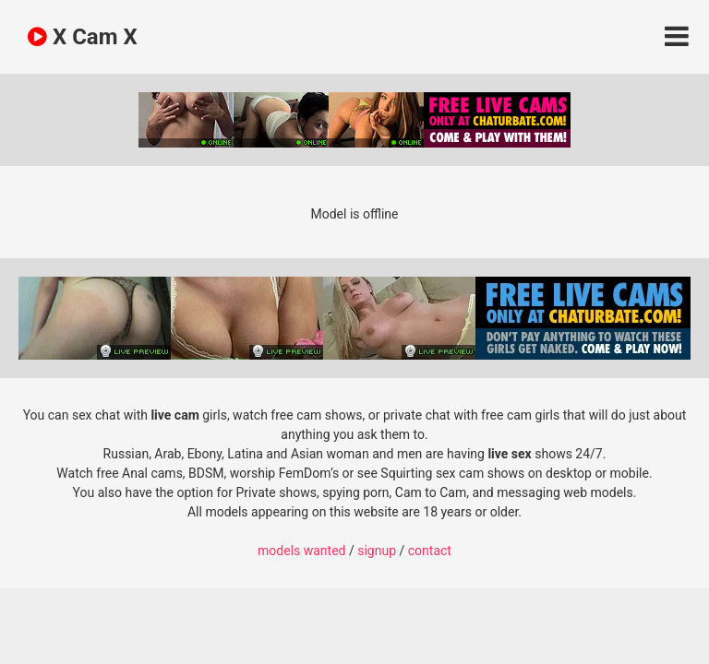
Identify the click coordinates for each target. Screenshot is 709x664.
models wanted (301, 550)
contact (429, 550)
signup (376, 550)
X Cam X (83, 37)
